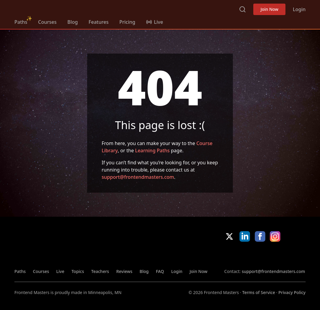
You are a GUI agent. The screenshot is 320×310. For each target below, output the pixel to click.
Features (98, 22)
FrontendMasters (46, 8)
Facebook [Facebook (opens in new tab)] (260, 236)
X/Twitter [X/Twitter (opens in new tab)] (229, 236)
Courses (47, 22)
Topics (78, 271)
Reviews (124, 271)
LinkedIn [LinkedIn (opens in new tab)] (244, 236)
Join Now (269, 9)
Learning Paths (152, 150)
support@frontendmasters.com (138, 177)
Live (60, 271)
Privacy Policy (292, 292)
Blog (72, 22)
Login (299, 9)
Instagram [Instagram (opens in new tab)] (275, 236)
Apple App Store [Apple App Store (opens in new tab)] (242, 255)
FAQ (160, 271)
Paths (20, 22)
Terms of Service (258, 292)
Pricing (127, 22)
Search (242, 9)
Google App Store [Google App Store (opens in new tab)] (285, 255)
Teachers (100, 271)
